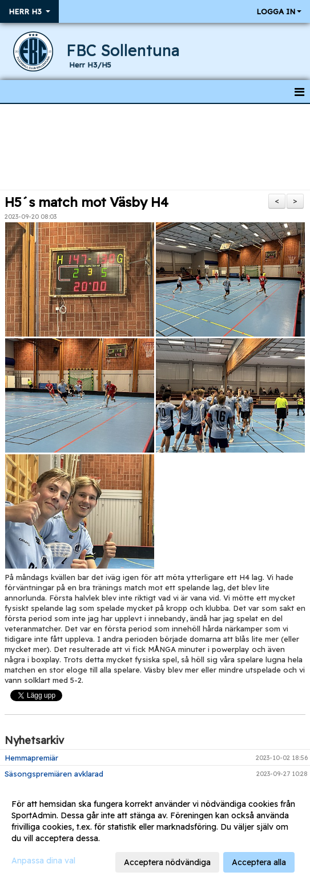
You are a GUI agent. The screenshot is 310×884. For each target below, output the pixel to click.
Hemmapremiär (31, 757)
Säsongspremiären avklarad (54, 773)
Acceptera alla (259, 862)
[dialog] (155, 832)
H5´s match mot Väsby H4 (86, 202)
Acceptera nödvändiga (167, 862)
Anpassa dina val (43, 860)
